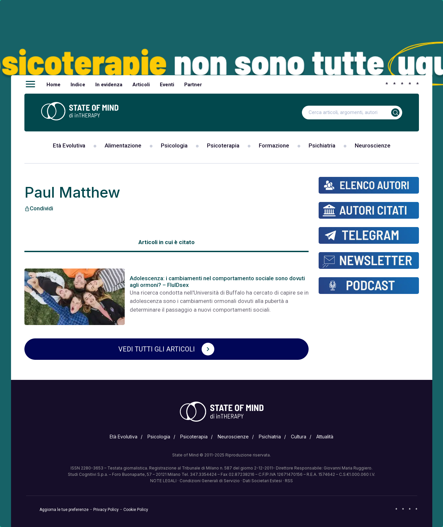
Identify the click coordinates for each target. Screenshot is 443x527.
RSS (289, 480)
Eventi (167, 85)
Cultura (298, 436)
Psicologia (174, 145)
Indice (78, 85)
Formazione (274, 145)
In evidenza (108, 85)
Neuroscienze (373, 145)
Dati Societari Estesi (262, 480)
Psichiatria (322, 145)
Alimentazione (123, 145)
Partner (193, 85)
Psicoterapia (223, 145)
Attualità (324, 436)
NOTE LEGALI (163, 480)
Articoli (141, 85)
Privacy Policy (106, 509)
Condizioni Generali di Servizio (210, 480)
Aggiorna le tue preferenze (64, 509)
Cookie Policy (135, 509)
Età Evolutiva (69, 145)
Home (53, 85)
